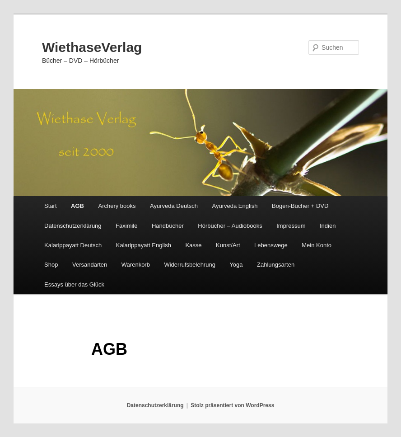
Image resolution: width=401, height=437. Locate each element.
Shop (51, 264)
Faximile (126, 225)
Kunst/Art (228, 245)
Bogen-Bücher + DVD (300, 205)
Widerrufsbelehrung (189, 264)
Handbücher (168, 225)
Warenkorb (135, 264)
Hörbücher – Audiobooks (230, 225)
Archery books (116, 205)
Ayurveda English (235, 205)
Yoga (235, 264)
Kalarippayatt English (143, 245)
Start (50, 205)
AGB (77, 205)
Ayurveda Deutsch (174, 205)
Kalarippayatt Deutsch (73, 245)
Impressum (290, 225)
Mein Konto (316, 245)
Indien (328, 225)
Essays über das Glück (74, 284)
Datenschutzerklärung (72, 225)
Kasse (193, 245)
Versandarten (89, 264)
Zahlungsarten (275, 264)
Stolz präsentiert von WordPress (232, 405)
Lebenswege (271, 245)
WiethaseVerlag (92, 47)
